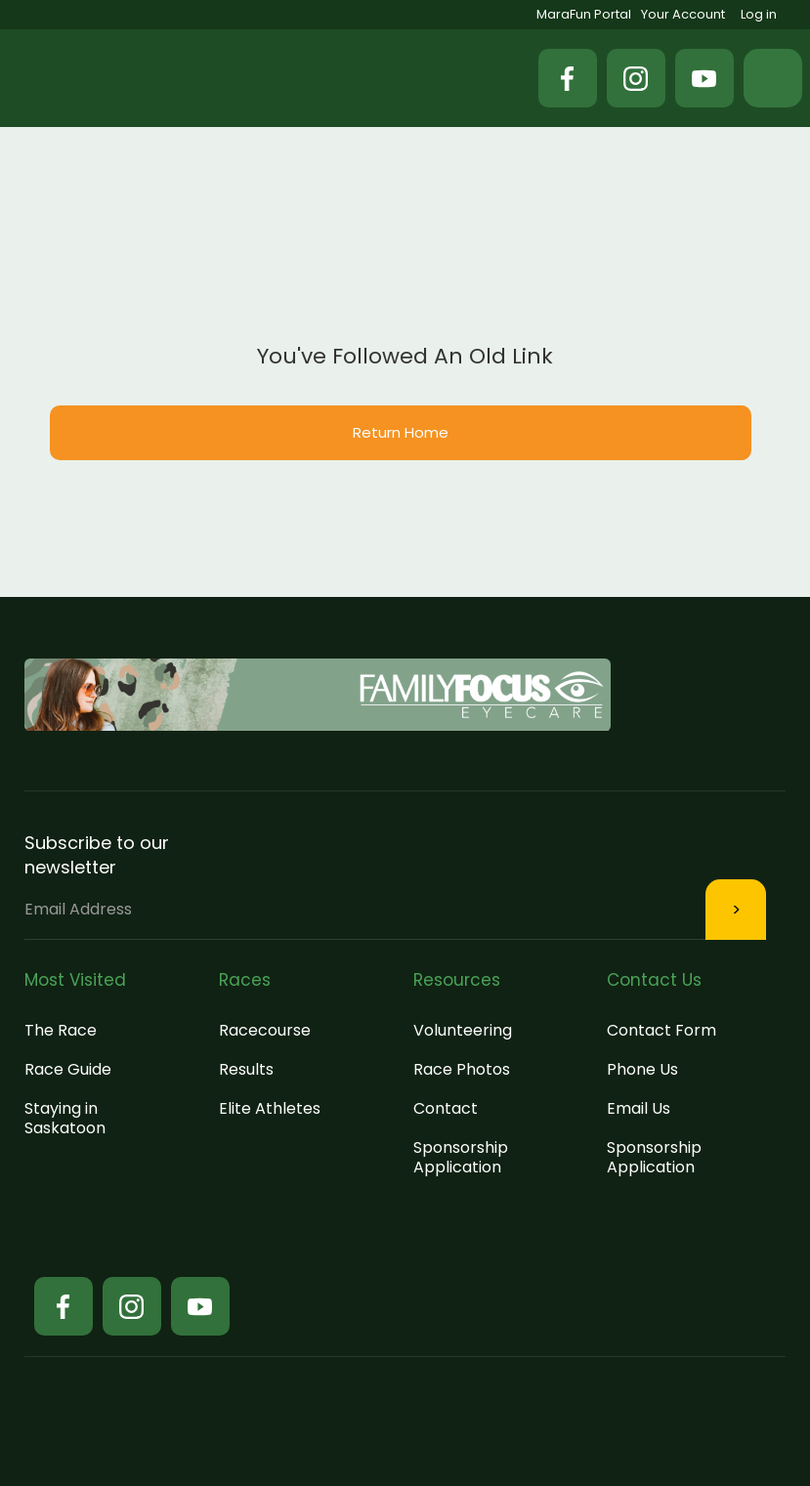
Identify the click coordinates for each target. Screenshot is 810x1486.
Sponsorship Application (460, 1157)
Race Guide (67, 1069)
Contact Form (661, 1030)
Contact (445, 1108)
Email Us (638, 1108)
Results (246, 1069)
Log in (759, 14)
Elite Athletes (269, 1108)
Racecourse (265, 1030)
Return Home (400, 432)
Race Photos (461, 1069)
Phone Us (642, 1069)
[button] (773, 78)
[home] (118, 78)
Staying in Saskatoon (65, 1118)
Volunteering (462, 1030)
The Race (60, 1030)
